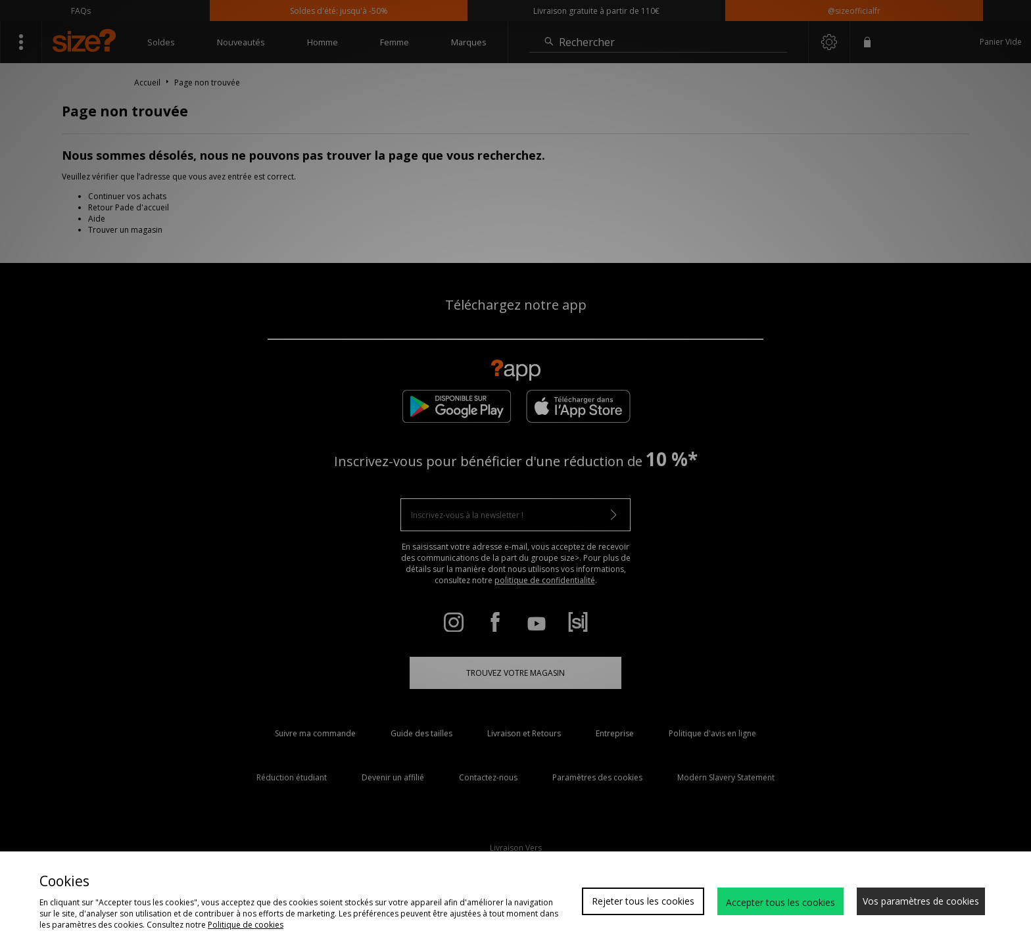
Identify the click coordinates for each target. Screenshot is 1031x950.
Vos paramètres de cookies (921, 901)
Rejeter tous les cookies (643, 901)
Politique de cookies (245, 924)
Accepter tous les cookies (780, 902)
